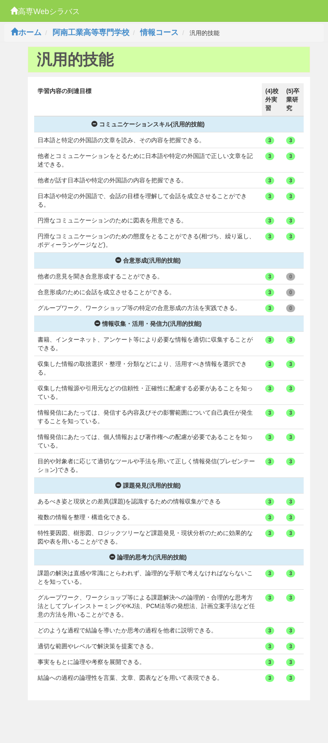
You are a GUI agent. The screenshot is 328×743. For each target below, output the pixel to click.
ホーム (26, 32)
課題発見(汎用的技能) (148, 485)
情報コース (159, 32)
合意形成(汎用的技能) (148, 260)
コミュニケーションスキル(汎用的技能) (148, 124)
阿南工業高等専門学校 (91, 32)
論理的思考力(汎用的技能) (148, 557)
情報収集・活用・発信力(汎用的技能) (148, 323)
